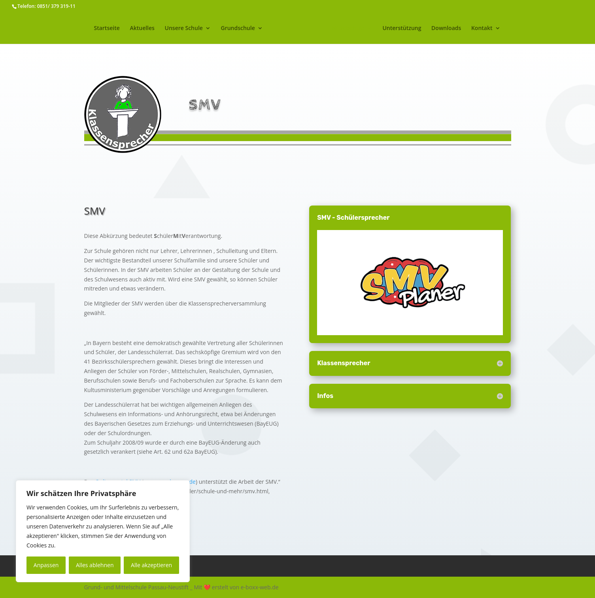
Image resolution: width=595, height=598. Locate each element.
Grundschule (227, 28)
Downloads (457, 28)
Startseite (96, 28)
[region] (103, 531)
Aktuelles (131, 28)
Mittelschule (358, 28)
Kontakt (493, 28)
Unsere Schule (173, 28)
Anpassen (46, 565)
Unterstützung (412, 28)
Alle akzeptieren (151, 565)
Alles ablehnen (94, 565)
